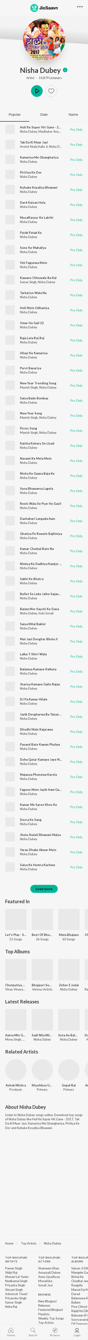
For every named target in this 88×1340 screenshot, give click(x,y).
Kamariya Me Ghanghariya (39, 157)
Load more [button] (44, 889)
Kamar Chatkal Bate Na (37, 549)
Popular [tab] (15, 114)
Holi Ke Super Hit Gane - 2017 (42, 127)
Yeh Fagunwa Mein (33, 263)
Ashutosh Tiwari (16, 1294)
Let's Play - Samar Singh (16, 935)
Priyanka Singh (15, 1285)
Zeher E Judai (69, 985)
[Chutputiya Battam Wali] (16, 969)
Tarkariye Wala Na (33, 293)
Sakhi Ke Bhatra (31, 579)
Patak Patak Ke (31, 233)
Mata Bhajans (69, 935)
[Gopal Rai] (69, 1070)
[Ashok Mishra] (16, 1070)
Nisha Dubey (44, 70)
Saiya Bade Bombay (34, 398)
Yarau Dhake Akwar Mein (38, 850)
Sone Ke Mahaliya (33, 248)
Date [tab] (44, 114)
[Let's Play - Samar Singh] (16, 919)
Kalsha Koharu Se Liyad (37, 443)
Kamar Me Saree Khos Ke (38, 805)
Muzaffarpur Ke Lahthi (36, 217)
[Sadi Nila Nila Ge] (42, 1019)
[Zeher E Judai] (69, 969)
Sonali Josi (45, 1285)
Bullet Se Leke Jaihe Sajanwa (41, 594)
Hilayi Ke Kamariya (33, 353)
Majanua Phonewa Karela (38, 774)
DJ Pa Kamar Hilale (33, 699)
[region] (44, 1243)
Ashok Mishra (16, 1085)
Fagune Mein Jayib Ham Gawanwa (44, 789)
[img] (65, 70)
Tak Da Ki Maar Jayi (34, 142)
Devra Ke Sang (31, 820)
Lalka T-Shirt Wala (33, 654)
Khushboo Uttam (42, 1085)
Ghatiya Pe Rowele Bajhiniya (41, 534)
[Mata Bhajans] (69, 919)
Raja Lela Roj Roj (32, 338)
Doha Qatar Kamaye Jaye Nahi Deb (45, 759)
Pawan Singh (13, 1268)
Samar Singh (28, 282)
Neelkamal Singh (16, 1281)
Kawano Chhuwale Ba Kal (38, 278)
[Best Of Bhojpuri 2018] (42, 919)
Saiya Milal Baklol (33, 624)
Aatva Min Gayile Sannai (16, 1035)
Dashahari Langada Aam (37, 519)
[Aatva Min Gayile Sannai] (16, 1019)
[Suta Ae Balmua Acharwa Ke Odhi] (69, 1019)
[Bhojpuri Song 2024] (42, 969)
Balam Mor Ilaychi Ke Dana (39, 609)
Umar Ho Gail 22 (32, 323)
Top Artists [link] (46, 1322)
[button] (51, 91)
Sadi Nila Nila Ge (42, 1035)
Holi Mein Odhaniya (34, 308)
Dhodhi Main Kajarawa (36, 729)
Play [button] (37, 91)
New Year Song (31, 413)
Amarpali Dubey (49, 1272)
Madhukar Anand (50, 131)
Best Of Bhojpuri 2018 (42, 935)
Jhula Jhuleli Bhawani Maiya (40, 835)
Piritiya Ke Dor (31, 172)
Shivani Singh (14, 1290)
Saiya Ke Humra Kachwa (37, 865)
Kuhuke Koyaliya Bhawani (38, 187)
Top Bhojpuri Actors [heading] (49, 1259)
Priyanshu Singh (16, 1298)
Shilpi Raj (11, 1272)
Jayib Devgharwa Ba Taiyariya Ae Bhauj (48, 714)
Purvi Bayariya (30, 368)
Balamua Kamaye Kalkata (38, 669)
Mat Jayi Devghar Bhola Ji (39, 639)
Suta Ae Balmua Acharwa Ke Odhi (69, 1035)
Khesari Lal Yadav (17, 1277)
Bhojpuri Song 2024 (42, 985)
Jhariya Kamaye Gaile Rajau (40, 684)
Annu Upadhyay (49, 1277)
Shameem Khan (48, 1268)
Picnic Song (28, 428)
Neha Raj (11, 1306)
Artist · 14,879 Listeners (44, 78)
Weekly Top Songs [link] (51, 1318)
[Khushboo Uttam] (42, 1070)
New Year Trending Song (38, 383)
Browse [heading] (44, 1294)
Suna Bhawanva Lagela (36, 488)
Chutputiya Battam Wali (16, 985)
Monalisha (45, 1281)
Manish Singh (29, 387)
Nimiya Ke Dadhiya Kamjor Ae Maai (45, 564)
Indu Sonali (46, 613)
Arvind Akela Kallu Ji (34, 146)
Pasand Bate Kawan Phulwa (40, 744)
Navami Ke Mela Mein (36, 458)
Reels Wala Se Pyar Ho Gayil (40, 503)
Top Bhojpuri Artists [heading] (16, 1259)
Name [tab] (73, 114)
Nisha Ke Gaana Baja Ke (37, 473)
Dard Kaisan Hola (32, 202)
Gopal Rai (69, 1085)
